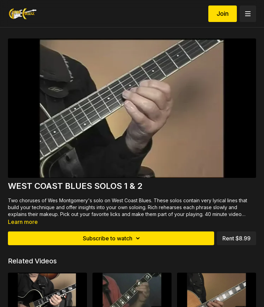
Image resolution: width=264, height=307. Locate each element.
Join (223, 13)
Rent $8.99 (236, 238)
